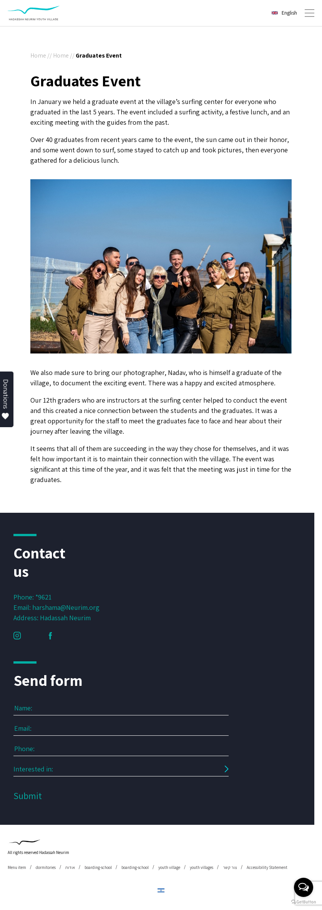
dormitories (46, 867)
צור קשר (230, 867)
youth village (169, 867)
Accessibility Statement (267, 867)
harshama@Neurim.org (66, 607)
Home (38, 55)
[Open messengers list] (303, 887)
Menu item (17, 867)
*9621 (43, 597)
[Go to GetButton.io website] (303, 902)
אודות (70, 867)
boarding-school (98, 867)
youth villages (201, 867)
